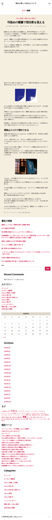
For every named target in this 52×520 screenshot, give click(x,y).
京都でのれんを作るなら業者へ (11, 442)
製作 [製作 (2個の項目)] (27, 419)
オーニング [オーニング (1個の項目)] (19, 413)
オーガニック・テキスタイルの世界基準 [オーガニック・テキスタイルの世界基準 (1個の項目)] (9, 413)
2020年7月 (7, 394)
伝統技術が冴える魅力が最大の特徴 (12, 449)
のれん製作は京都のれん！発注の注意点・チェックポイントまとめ (22, 438)
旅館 (23, 212)
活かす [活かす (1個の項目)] (28, 417)
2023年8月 (7, 358)
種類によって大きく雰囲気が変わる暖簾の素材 (16, 225)
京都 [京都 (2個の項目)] (27, 414)
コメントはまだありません (39, 26)
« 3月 (4, 337)
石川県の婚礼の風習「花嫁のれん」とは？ (14, 459)
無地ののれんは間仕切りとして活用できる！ (15, 456)
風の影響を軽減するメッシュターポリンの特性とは (17, 232)
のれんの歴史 (6, 300)
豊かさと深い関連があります (10, 463)
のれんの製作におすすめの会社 (11, 436)
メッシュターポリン (8, 304)
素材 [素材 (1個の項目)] (13, 419)
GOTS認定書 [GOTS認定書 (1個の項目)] (4, 411)
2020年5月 (7, 398)
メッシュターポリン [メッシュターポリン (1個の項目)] (16, 414)
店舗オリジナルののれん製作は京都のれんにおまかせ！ (18, 454)
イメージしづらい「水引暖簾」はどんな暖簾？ (16, 429)
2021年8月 (7, 376)
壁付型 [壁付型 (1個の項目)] (38, 414)
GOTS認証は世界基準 (8, 228)
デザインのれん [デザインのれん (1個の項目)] (4, 414)
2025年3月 (7, 355)
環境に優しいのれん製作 (9, 306)
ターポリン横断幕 (7, 290)
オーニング (5, 288)
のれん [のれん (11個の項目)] (14, 411)
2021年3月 (7, 380)
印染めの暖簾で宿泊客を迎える (26, 22)
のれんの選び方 (32, 18)
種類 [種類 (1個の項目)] (11, 419)
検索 (3, 265)
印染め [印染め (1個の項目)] (30, 414)
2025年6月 (7, 351)
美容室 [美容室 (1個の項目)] (16, 419)
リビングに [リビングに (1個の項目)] (23, 414)
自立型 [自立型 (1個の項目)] (24, 419)
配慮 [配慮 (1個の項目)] (48, 419)
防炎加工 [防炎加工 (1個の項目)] (3, 420)
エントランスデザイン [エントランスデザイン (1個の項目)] (34, 411)
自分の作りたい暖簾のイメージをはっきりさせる (16, 461)
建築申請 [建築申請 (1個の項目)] (3, 417)
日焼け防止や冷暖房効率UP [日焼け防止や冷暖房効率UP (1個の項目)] (17, 417)
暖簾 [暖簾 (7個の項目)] (24, 417)
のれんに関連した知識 (21, 18)
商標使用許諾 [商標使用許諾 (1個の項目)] (34, 414)
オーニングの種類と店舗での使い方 (12, 245)
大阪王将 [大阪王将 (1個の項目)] (42, 414)
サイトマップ (6, 433)
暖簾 (26, 212)
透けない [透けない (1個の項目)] (45, 419)
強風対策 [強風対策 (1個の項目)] (7, 417)
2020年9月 (7, 391)
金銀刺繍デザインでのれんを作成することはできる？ (18, 465)
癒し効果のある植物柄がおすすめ (12, 248)
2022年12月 (7, 366)
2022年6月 (7, 369)
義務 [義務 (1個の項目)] (19, 419)
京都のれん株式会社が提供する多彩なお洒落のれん (17, 445)
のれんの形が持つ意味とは (10, 297)
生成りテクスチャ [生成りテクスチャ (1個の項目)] (42, 417)
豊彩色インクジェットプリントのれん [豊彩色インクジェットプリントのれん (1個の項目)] (36, 419)
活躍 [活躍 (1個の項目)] (31, 417)
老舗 (29, 212)
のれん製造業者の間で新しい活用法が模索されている (18, 261)
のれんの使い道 (6, 295)
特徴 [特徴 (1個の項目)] (38, 417)
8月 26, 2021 (25, 26)
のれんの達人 (15, 26)
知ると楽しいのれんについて (26, 3)
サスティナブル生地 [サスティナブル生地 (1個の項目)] (25, 413)
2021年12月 (7, 373)
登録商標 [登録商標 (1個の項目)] (8, 419)
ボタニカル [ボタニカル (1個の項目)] (10, 414)
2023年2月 (7, 362)
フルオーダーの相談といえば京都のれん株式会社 (16, 440)
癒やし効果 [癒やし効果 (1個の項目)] (4, 419)
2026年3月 (7, 348)
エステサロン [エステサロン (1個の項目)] (27, 411)
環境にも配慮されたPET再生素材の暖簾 (14, 241)
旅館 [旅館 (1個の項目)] (10, 417)
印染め (19, 212)
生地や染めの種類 (7, 309)
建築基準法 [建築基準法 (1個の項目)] (47, 414)
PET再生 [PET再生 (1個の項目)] (8, 411)
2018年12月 (7, 402)
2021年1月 (7, 384)
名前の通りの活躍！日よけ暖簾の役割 (13, 452)
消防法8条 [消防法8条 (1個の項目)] (34, 417)
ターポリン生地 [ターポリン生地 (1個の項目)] (42, 413)
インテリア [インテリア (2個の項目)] (21, 411)
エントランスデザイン (11, 212)
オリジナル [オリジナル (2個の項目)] (42, 411)
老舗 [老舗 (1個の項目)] (21, 419)
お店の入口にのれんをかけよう (11, 431)
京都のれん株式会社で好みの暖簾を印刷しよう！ (16, 447)
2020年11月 (7, 387)
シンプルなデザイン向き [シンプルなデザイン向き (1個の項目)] (34, 413)
